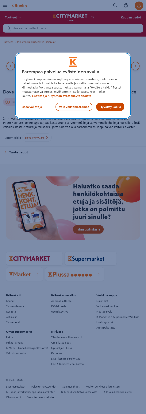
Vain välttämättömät (74, 106)
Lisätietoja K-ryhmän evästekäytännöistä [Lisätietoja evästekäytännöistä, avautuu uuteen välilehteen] (61, 95)
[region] (73, 86)
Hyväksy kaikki (110, 106)
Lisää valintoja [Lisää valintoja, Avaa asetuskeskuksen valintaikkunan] (32, 106)
